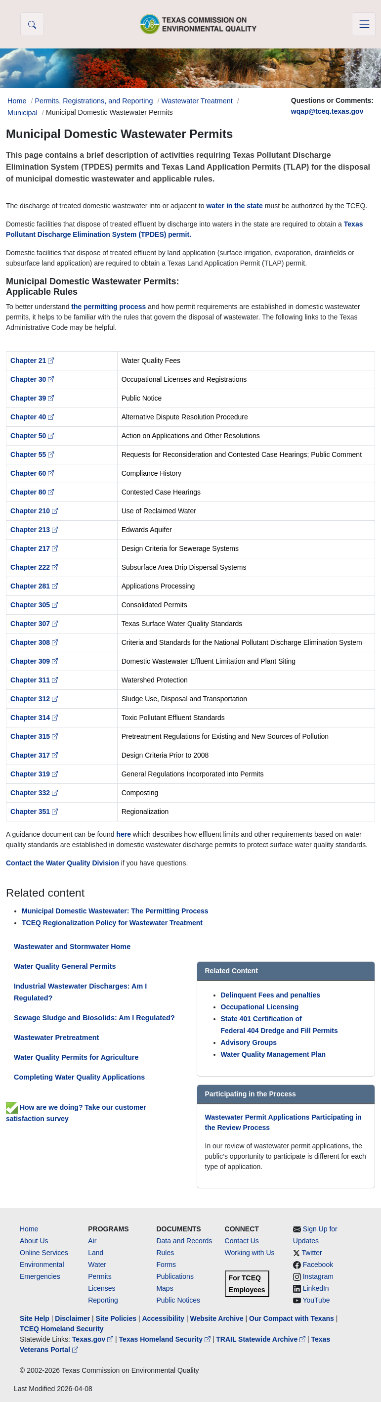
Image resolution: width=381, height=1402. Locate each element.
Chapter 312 (34, 699)
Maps (164, 1288)
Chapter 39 (32, 398)
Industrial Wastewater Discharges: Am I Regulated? (80, 992)
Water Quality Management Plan (273, 1054)
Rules (165, 1253)
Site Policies (116, 1318)
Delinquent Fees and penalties (271, 995)
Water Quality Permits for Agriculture (76, 1057)
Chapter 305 (34, 605)
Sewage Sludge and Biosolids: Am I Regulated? (94, 1018)
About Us (34, 1241)
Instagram (318, 1276)
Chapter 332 (34, 793)
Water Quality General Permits (65, 966)
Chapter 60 (32, 473)
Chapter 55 (32, 454)
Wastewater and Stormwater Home (72, 946)
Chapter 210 (34, 511)
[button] (32, 24)
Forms (166, 1264)
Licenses (101, 1288)
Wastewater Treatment (197, 101)
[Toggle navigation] (364, 24)
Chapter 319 (34, 774)
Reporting (103, 1300)
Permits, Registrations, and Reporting (94, 101)
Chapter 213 (34, 530)
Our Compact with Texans (291, 1318)
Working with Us (250, 1253)
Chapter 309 (34, 661)
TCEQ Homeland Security (62, 1329)
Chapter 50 (32, 436)
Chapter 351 (34, 811)
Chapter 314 (34, 718)
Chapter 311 (34, 680)
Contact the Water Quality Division (62, 863)
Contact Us (242, 1241)
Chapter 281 (34, 586)
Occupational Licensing (260, 1007)
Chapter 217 (34, 548)
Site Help (34, 1318)
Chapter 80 (32, 492)
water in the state (234, 206)
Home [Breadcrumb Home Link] (16, 101)
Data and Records (184, 1241)
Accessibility (164, 1318)
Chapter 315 (34, 736)
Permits (99, 1276)
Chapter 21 (32, 360)
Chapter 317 (34, 755)
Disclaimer (72, 1318)
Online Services (44, 1253)
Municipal (22, 113)
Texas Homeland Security (165, 1339)
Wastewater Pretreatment (56, 1037)
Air (92, 1241)
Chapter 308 (34, 642)
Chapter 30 (32, 379)
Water (97, 1264)
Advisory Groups (249, 1042)
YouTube (316, 1300)
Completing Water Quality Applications (79, 1077)
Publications (175, 1276)
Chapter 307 (34, 624)
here (123, 834)
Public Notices (178, 1300)
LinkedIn (316, 1288)
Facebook (318, 1264)
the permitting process (108, 307)
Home (29, 1229)
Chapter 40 (32, 417)
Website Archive (217, 1318)
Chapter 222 (34, 567)
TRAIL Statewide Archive (261, 1339)
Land (95, 1253)
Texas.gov (93, 1339)
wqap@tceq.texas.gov (327, 111)
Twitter (311, 1253)
